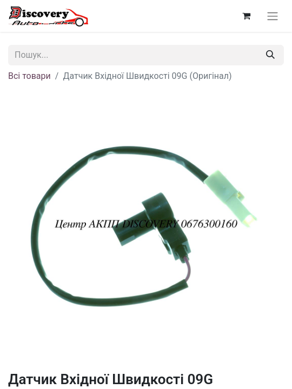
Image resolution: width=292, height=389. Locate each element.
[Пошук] (270, 55)
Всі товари (29, 76)
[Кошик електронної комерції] (246, 15)
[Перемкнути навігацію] (272, 16)
